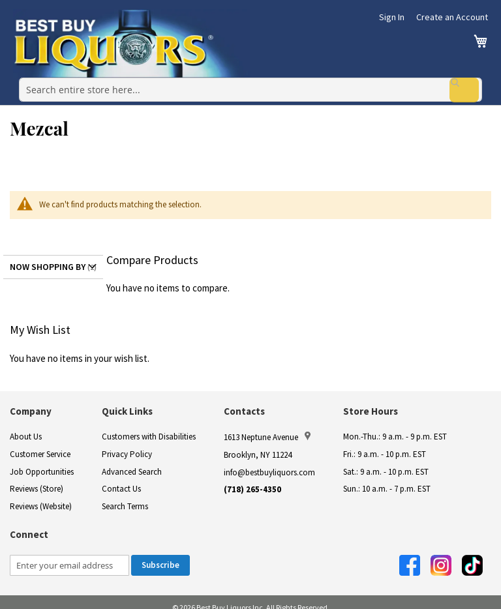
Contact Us (121, 478)
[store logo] (131, 43)
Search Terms (125, 495)
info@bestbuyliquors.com (269, 461)
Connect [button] (29, 524)
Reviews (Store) (36, 478)
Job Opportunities (42, 460)
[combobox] (250, 84)
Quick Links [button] (127, 400)
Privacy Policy (127, 443)
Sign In (391, 17)
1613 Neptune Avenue (267, 426)
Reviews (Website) (41, 495)
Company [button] (31, 400)
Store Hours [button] (370, 400)
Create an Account (452, 17)
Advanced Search (132, 460)
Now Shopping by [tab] (47, 255)
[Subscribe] (160, 554)
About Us (26, 426)
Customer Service (40, 443)
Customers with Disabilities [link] (149, 426)
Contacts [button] (244, 400)
